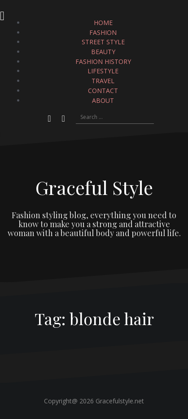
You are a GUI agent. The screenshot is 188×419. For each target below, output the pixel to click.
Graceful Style (94, 187)
